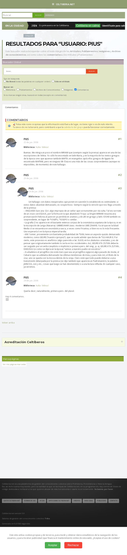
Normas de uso (30, 501)
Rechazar (73, 545)
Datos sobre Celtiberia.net (59, 501)
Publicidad (101, 501)
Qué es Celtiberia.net (12, 501)
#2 (120, 175)
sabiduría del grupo (73, 127)
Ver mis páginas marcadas (14, 364)
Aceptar (52, 545)
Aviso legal (88, 501)
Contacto (113, 501)
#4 (120, 277)
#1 (120, 139)
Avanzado (49, 15)
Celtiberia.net (63, 4)
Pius (26, 139)
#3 (120, 188)
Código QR (29, 36)
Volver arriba (8, 322)
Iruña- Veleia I (42, 147)
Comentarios (11, 107)
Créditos (77, 501)
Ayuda (42, 501)
